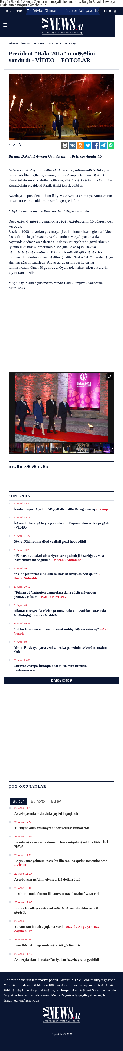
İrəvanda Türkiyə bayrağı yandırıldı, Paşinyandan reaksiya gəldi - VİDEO (61, 525)
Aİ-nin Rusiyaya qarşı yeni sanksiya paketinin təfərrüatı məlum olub (61, 650)
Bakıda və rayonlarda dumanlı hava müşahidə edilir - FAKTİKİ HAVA (61, 844)
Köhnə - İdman (19, 43)
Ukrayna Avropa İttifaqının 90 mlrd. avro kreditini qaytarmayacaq (51, 668)
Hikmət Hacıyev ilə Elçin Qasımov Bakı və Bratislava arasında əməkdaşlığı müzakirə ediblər (60, 613)
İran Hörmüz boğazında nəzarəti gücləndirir (47, 945)
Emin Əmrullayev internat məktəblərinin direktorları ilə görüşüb (56, 910)
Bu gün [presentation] (19, 801)
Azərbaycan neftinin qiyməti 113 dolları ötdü (47, 879)
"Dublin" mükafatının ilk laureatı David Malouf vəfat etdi (57, 894)
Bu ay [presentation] (56, 801)
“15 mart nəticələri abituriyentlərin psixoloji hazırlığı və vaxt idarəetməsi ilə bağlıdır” (59, 558)
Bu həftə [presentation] (38, 801)
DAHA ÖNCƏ (61, 680)
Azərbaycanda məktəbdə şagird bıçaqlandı (46, 813)
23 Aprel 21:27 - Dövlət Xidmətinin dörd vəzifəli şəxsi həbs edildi (60, 10)
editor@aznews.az (26, 1000)
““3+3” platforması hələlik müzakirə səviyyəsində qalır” (57, 576)
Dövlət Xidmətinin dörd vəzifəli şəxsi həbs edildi (50, 541)
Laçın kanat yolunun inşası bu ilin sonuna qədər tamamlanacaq (60, 863)
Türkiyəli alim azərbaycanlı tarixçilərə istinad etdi (51, 828)
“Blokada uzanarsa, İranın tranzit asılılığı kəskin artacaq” (61, 631)
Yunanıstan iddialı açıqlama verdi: (56, 929)
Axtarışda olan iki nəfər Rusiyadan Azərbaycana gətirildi (56, 959)
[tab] (18, 801)
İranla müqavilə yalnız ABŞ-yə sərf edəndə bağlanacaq (61, 509)
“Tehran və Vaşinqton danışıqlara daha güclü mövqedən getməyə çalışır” (55, 594)
